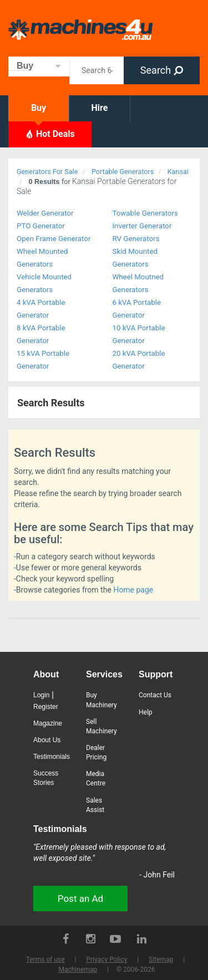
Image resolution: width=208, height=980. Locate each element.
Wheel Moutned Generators (138, 283)
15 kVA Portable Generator (43, 359)
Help (146, 712)
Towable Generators (145, 213)
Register (45, 707)
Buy (38, 108)
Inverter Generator (142, 226)
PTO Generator (41, 226)
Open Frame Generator (53, 238)
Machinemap (77, 969)
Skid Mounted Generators (135, 257)
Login (41, 695)
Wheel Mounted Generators (42, 257)
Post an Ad (80, 898)
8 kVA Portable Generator (41, 334)
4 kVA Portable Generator (41, 308)
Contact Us (155, 695)
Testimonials (51, 756)
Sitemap (161, 959)
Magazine (47, 723)
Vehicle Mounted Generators (44, 283)
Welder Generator (45, 213)
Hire (100, 108)
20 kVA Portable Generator (139, 359)
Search (161, 70)
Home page (133, 589)
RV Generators (136, 238)
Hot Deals (50, 133)
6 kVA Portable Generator (137, 308)
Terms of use (45, 959)
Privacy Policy (106, 959)
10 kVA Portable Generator (139, 334)
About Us (46, 740)
